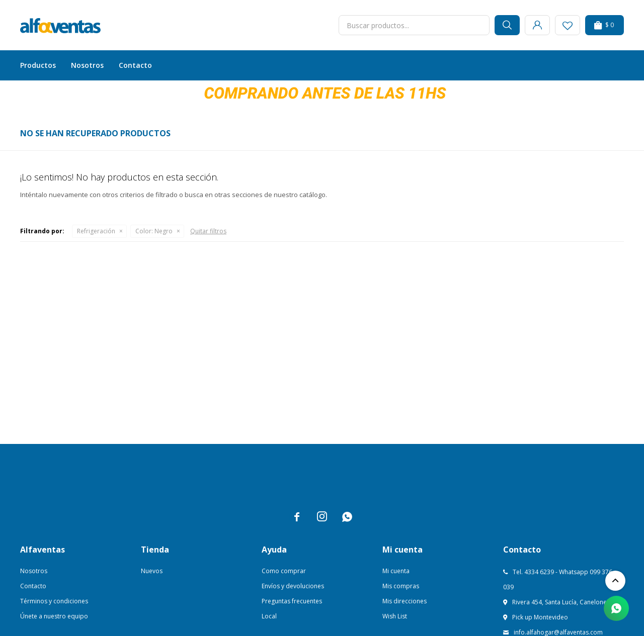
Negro (154, 231)
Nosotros (87, 65)
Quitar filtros (208, 231)
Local (269, 616)
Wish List (394, 616)
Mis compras (400, 586)
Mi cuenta (396, 571)
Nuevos (152, 571)
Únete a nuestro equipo (54, 616)
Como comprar (284, 571)
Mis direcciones (404, 601)
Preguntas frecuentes (292, 601)
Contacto (135, 65)
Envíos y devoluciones (293, 586)
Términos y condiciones (54, 601)
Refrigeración (96, 231)
